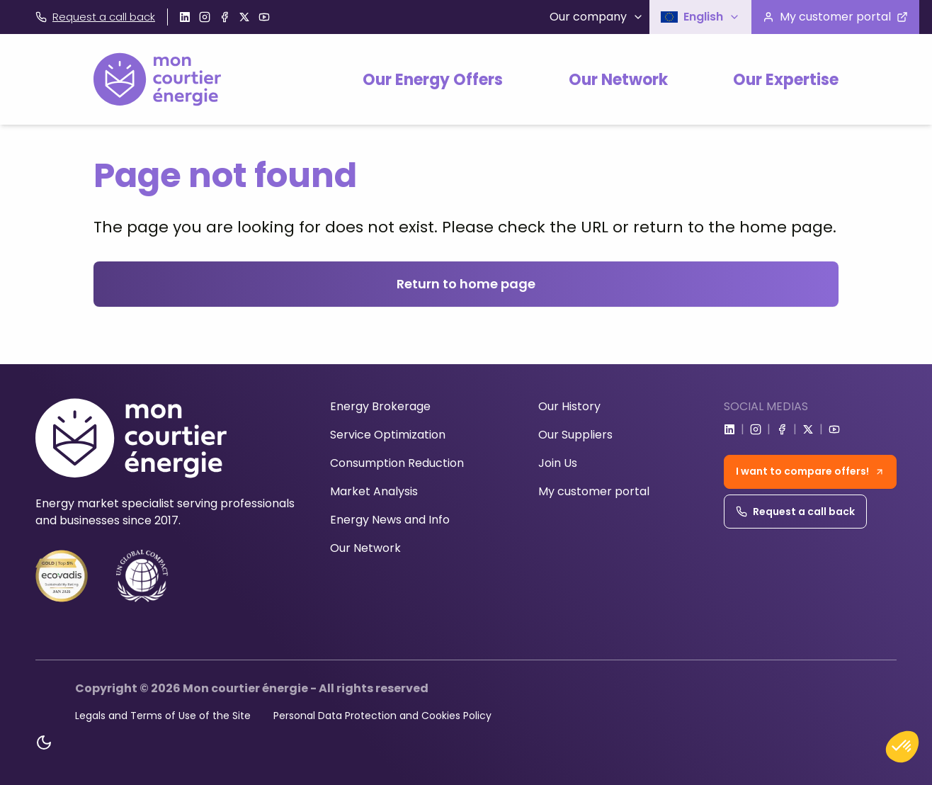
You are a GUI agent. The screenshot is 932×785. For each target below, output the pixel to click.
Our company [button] (597, 17)
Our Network (618, 80)
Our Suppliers (575, 435)
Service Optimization (387, 435)
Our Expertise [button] (786, 80)
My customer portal (593, 491)
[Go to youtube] (264, 17)
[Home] (157, 79)
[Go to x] (244, 17)
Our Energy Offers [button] (433, 80)
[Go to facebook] (224, 17)
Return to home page (466, 284)
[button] (700, 17)
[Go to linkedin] (185, 17)
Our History (569, 406)
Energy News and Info (390, 520)
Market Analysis (374, 491)
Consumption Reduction (397, 463)
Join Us (557, 463)
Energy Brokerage (380, 406)
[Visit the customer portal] (835, 17)
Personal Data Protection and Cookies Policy (382, 715)
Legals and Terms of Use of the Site (163, 715)
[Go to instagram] (204, 17)
